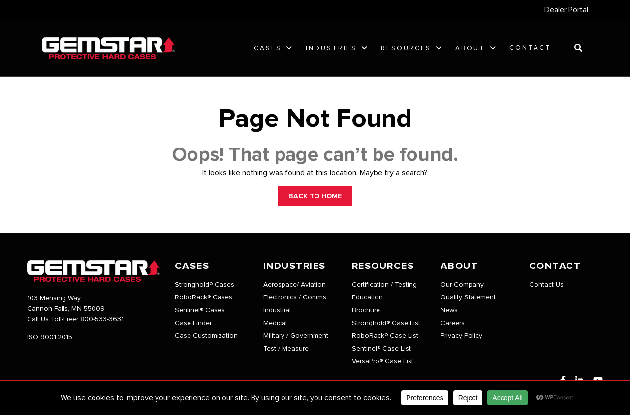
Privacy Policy (461, 335)
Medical (275, 323)
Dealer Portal (566, 10)
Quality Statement (468, 297)
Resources (406, 48)
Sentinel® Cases (200, 310)
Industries (331, 48)
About (470, 48)
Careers (453, 323)
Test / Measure (286, 348)
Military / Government (295, 335)
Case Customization (206, 335)
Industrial (277, 310)
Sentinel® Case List (381, 348)
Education (367, 297)
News (449, 310)
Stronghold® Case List (386, 323)
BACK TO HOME (315, 196)
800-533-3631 (102, 319)
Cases (268, 48)
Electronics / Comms (294, 297)
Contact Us (546, 284)
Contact (530, 47)
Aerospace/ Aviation (294, 284)
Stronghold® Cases (204, 284)
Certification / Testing (384, 284)
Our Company (462, 284)
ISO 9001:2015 (49, 337)
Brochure (366, 310)
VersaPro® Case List (382, 361)
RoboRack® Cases (203, 297)
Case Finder (193, 323)
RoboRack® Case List (385, 335)
